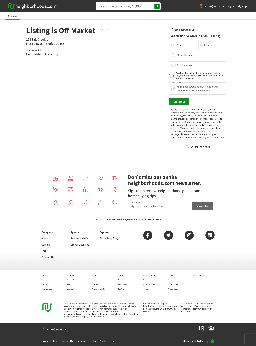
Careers (45, 244)
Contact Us (47, 257)
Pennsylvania (148, 280)
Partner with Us (79, 238)
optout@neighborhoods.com (196, 131)
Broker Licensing (80, 244)
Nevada (120, 280)
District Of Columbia (75, 280)
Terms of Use (217, 137)
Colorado (45, 284)
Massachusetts (98, 289)
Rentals (93, 341)
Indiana (95, 280)
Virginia (171, 280)
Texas (170, 275)
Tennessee (147, 289)
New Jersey (122, 284)
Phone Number (184, 55)
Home (98, 219)
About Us (46, 238)
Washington (173, 284)
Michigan (121, 275)
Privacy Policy (199, 137)
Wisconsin (197, 275)
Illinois (94, 275)
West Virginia (173, 289)
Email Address (184, 65)
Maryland (96, 284)
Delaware (71, 275)
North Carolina (149, 275)
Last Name (206, 45)
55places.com (107, 341)
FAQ (43, 251)
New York (121, 289)
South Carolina (149, 284)
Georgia (70, 289)
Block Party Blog (109, 238)
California (45, 280)
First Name (177, 45)
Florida (70, 284)
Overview (12, 16)
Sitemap (81, 341)
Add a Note (176, 83)
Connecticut (46, 289)
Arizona (44, 275)
